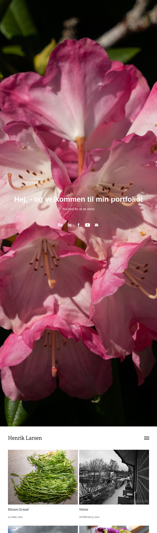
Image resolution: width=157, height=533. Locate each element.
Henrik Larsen (25, 438)
